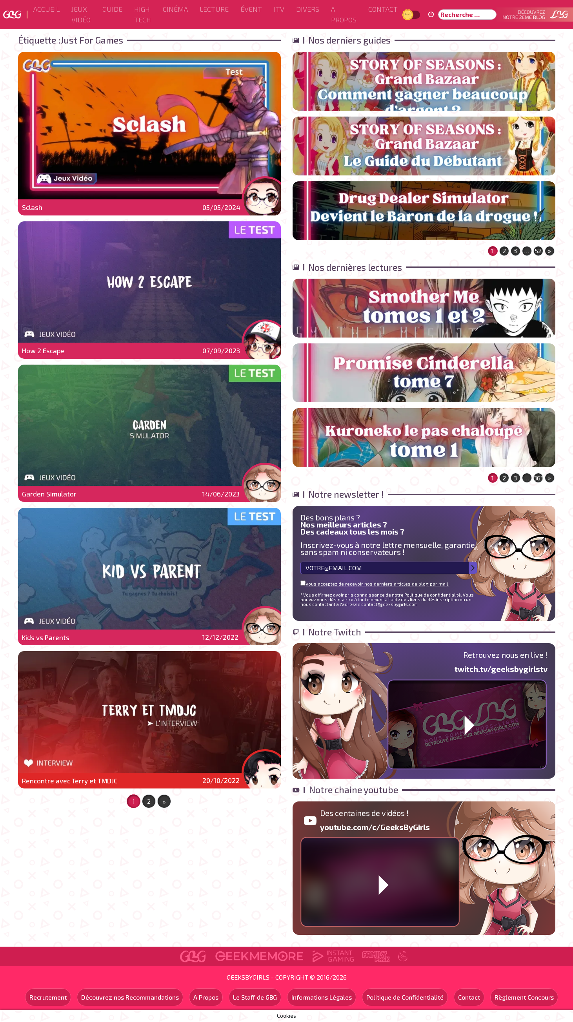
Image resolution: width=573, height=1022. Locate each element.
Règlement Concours (524, 997)
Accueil (46, 9)
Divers (307, 9)
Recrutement (48, 997)
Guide (112, 9)
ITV (279, 9)
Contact (383, 9)
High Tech (142, 14)
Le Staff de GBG (255, 997)
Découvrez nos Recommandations (130, 997)
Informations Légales (321, 997)
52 (538, 250)
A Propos (344, 14)
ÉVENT (251, 9)
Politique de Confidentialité (405, 997)
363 (538, 478)
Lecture (214, 9)
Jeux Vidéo (81, 14)
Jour (408, 14)
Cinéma (175, 9)
